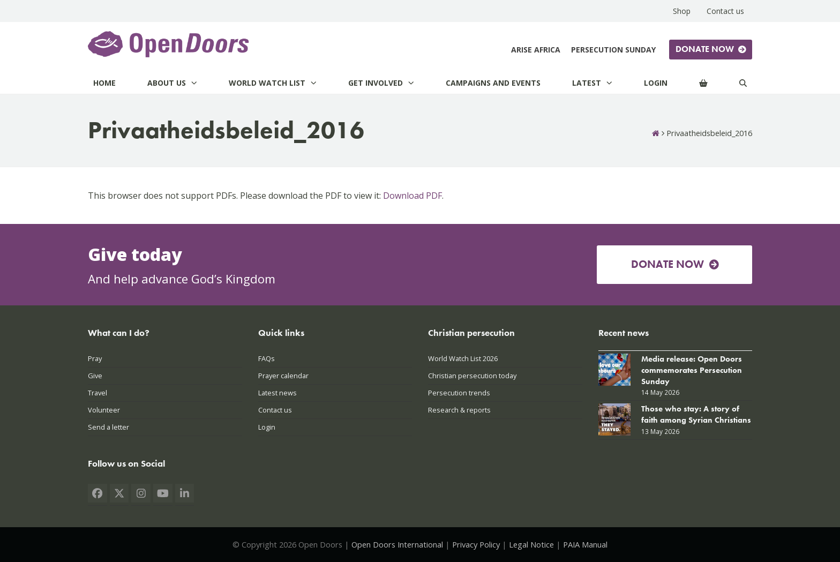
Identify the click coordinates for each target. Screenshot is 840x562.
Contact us (275, 410)
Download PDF (412, 195)
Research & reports (459, 410)
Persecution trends (459, 393)
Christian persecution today (472, 375)
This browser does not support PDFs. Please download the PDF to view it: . (266, 195)
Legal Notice (531, 544)
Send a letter (108, 427)
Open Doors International (397, 544)
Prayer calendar (283, 375)
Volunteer (104, 410)
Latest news (277, 393)
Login (266, 427)
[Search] (743, 83)
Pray (95, 358)
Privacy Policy (476, 544)
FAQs (266, 358)
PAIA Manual (585, 544)
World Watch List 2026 (463, 358)
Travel (97, 393)
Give (95, 375)
